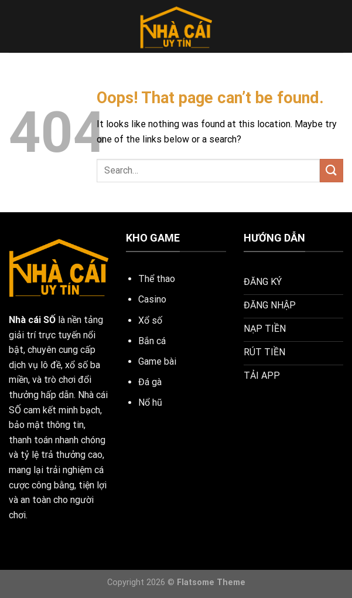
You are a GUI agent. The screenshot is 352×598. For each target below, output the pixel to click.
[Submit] (331, 170)
